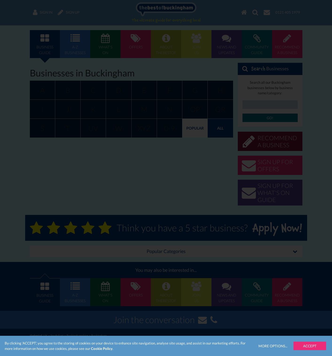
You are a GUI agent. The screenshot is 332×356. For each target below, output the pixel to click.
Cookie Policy (102, 348)
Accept (309, 346)
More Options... (272, 346)
